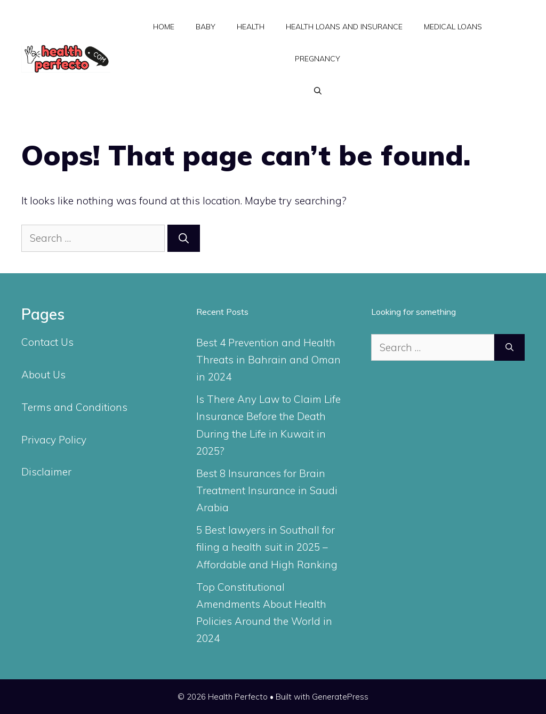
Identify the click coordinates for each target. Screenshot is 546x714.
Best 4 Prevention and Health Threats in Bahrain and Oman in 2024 (268, 360)
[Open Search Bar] (317, 91)
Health (250, 26)
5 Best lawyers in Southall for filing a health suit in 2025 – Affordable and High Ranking (267, 547)
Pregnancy (317, 59)
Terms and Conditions (74, 407)
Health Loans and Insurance (344, 26)
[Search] (183, 238)
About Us (43, 374)
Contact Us (47, 342)
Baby (205, 26)
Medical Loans (453, 26)
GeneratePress (340, 697)
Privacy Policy (53, 439)
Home (163, 26)
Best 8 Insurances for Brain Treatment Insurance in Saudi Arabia (267, 490)
